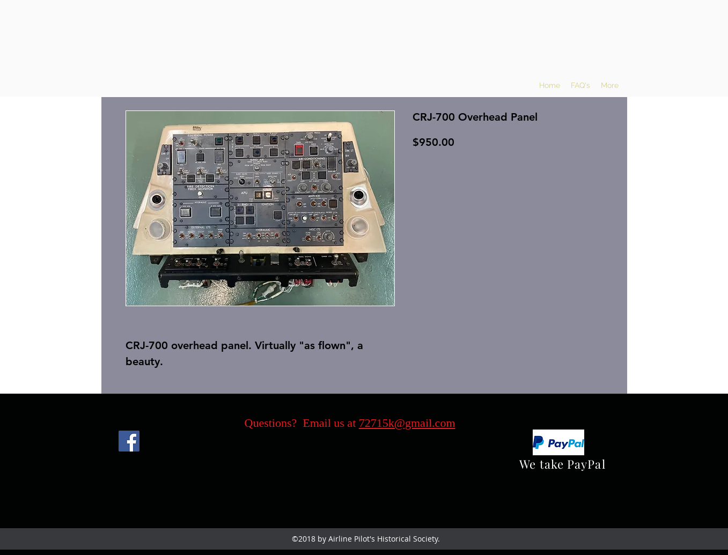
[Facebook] (129, 441)
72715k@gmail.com (407, 423)
